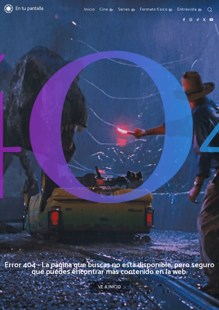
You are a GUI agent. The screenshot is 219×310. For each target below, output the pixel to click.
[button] (209, 9)
